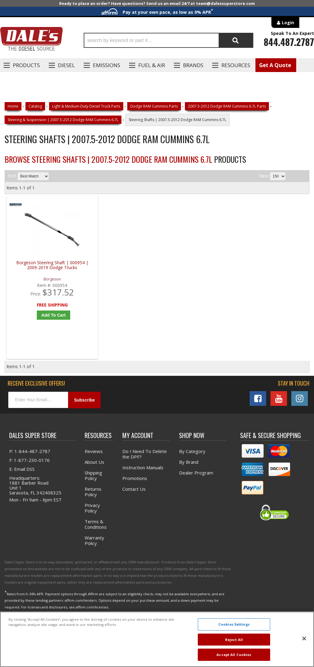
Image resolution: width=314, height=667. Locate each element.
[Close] (304, 638)
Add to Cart (46, 316)
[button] (168, 40)
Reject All (234, 639)
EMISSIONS (106, 65)
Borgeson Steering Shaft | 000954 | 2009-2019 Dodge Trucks (44, 269)
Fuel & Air (151, 65)
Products (26, 65)
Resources (235, 65)
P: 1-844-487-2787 (29, 455)
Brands (193, 65)
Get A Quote (275, 65)
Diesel (66, 65)
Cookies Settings (234, 624)
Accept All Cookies (233, 654)
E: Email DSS (22, 473)
